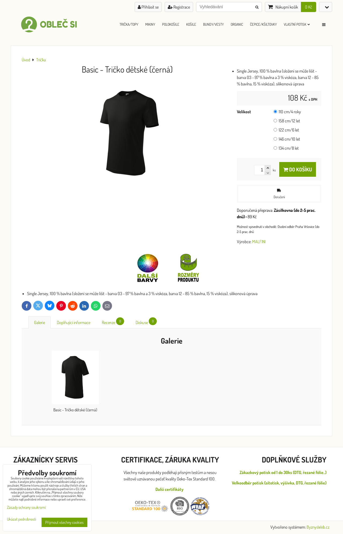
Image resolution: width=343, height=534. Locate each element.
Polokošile (170, 24)
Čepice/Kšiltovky (263, 24)
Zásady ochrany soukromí (26, 507)
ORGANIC (237, 24)
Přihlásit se (148, 7)
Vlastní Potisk (297, 24)
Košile (191, 24)
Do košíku (297, 169)
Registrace (179, 7)
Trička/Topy (129, 24)
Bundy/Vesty (213, 24)
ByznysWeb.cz (318, 527)
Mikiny (150, 24)
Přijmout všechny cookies (64, 522)
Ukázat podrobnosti (21, 519)
